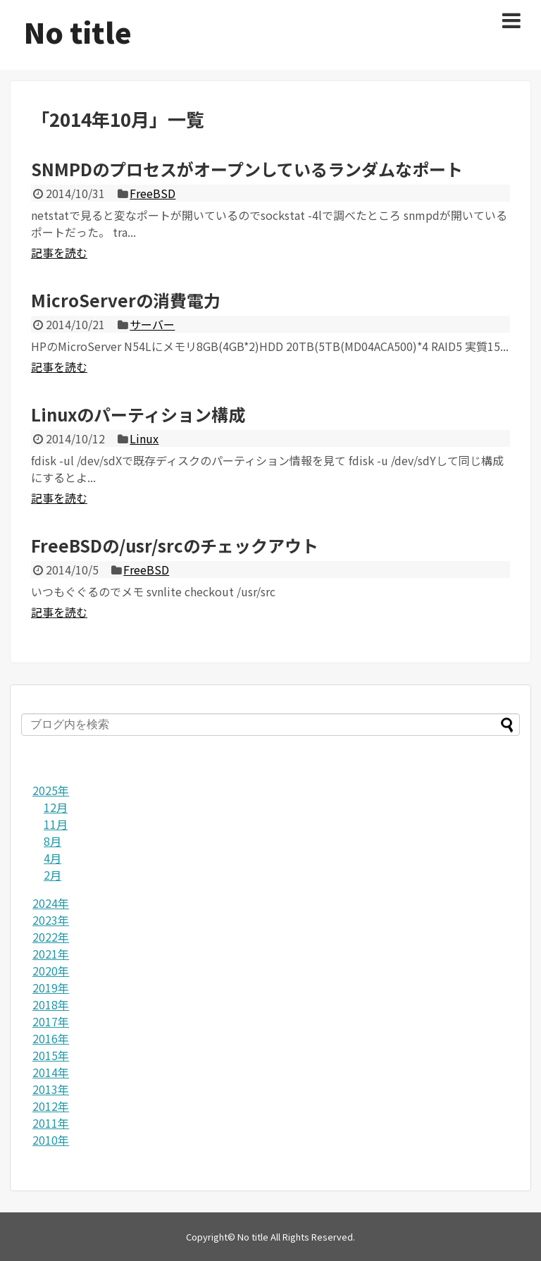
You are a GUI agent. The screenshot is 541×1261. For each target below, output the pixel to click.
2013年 (50, 1089)
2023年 (50, 919)
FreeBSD (152, 193)
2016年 (50, 1038)
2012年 (50, 1105)
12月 (56, 807)
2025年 (50, 790)
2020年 (50, 970)
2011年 (50, 1122)
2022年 (50, 936)
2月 (52, 874)
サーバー (152, 324)
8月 (52, 840)
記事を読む (59, 252)
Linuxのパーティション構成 (138, 414)
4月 (52, 857)
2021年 (50, 953)
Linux (144, 438)
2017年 (50, 1021)
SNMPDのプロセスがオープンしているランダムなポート (247, 168)
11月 (56, 824)
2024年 (50, 902)
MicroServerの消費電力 (125, 300)
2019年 (50, 987)
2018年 (50, 1004)
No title (78, 31)
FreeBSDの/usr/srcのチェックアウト (174, 545)
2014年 (50, 1072)
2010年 (50, 1139)
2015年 (50, 1055)
